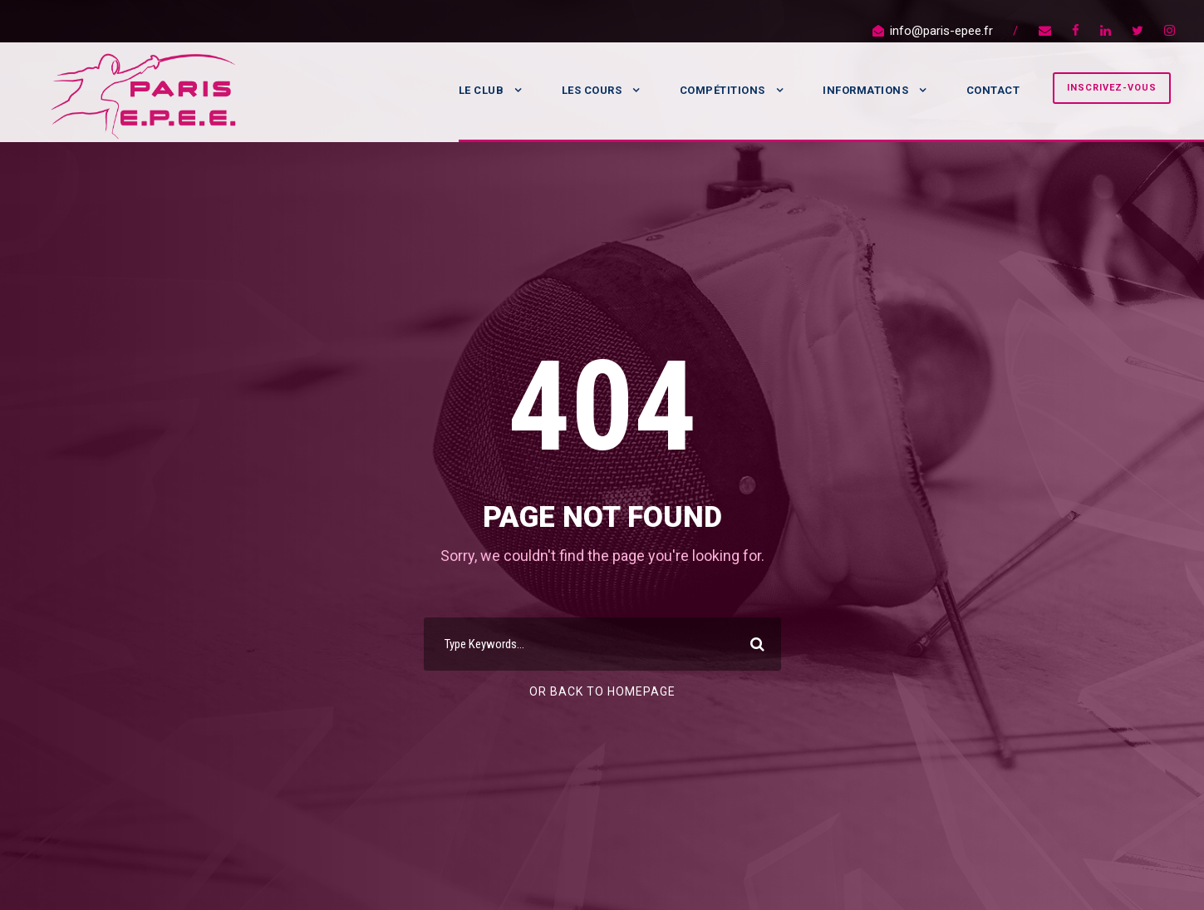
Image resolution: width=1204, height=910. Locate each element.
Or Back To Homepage (602, 691)
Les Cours (592, 90)
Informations (865, 90)
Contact (993, 90)
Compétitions (722, 90)
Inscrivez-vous (1112, 87)
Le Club (481, 90)
